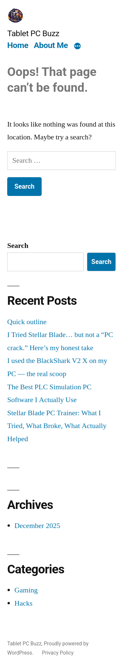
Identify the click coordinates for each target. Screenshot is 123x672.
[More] (77, 46)
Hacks (23, 603)
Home (17, 45)
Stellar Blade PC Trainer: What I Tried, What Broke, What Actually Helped (57, 426)
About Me (51, 45)
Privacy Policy (57, 653)
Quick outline (27, 321)
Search (17, 245)
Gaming (26, 590)
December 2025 (37, 525)
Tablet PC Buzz (33, 33)
